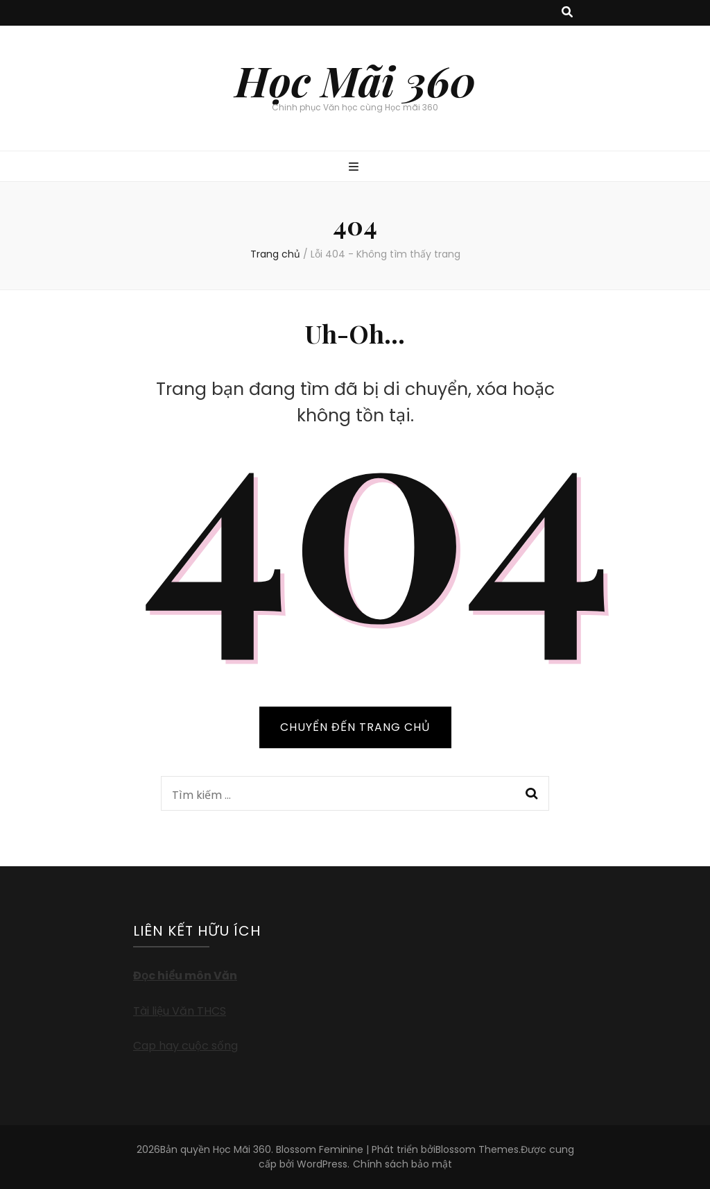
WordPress (322, 1164)
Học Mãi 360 (355, 80)
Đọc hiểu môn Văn (185, 976)
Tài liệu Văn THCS (179, 1011)
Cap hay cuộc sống (185, 1046)
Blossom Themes (477, 1149)
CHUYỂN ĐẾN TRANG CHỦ (355, 727)
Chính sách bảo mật (402, 1164)
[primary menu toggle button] (355, 167)
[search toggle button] (567, 12)
